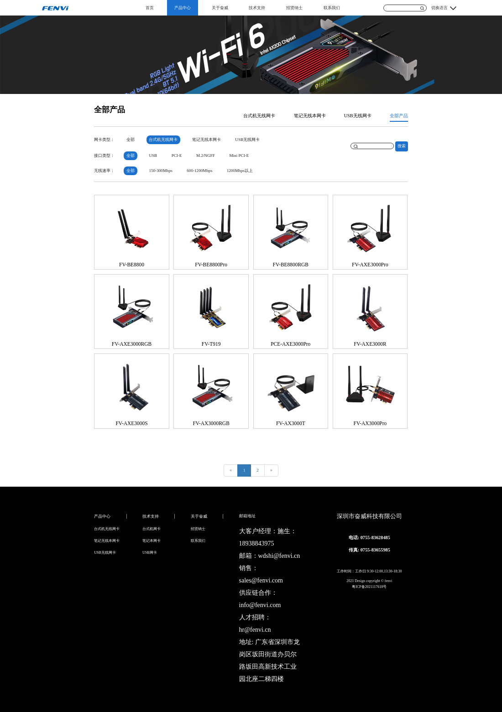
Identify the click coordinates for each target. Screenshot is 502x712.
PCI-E (177, 155)
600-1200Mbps (199, 170)
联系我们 (332, 7)
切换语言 (439, 7)
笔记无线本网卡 (310, 115)
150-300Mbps (160, 170)
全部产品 (399, 115)
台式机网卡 (151, 529)
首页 (150, 7)
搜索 (401, 146)
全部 (130, 139)
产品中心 (182, 7)
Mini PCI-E (239, 155)
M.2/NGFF (205, 155)
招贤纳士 (294, 7)
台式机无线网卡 (259, 115)
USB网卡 (149, 553)
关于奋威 (220, 7)
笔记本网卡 (151, 541)
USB (153, 155)
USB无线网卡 (357, 115)
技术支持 (257, 7)
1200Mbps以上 (240, 170)
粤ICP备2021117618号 (369, 587)
